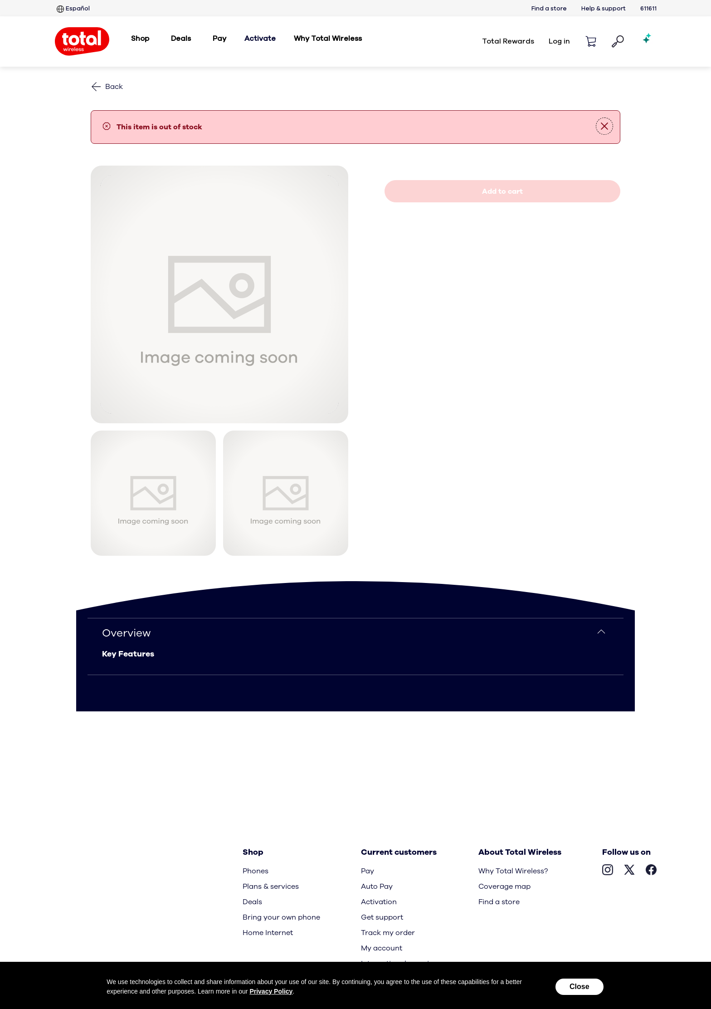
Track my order (388, 933)
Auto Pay (377, 886)
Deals (252, 902)
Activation (379, 902)
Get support (382, 917)
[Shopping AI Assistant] (647, 41)
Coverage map (504, 886)
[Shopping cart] (590, 41)
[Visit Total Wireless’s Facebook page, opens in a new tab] (651, 871)
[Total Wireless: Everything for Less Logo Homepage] (82, 41)
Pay (367, 871)
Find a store (549, 9)
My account (381, 948)
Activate (260, 38)
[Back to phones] (107, 86)
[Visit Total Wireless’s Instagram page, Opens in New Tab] (607, 871)
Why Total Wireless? (513, 871)
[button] (618, 41)
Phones (255, 871)
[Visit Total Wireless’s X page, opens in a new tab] (629, 871)
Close (579, 986)
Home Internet (268, 933)
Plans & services (271, 886)
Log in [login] (559, 41)
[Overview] (355, 632)
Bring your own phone (281, 917)
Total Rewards (508, 41)
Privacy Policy (270, 991)
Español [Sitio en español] (72, 9)
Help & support (603, 9)
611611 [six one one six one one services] (648, 9)
